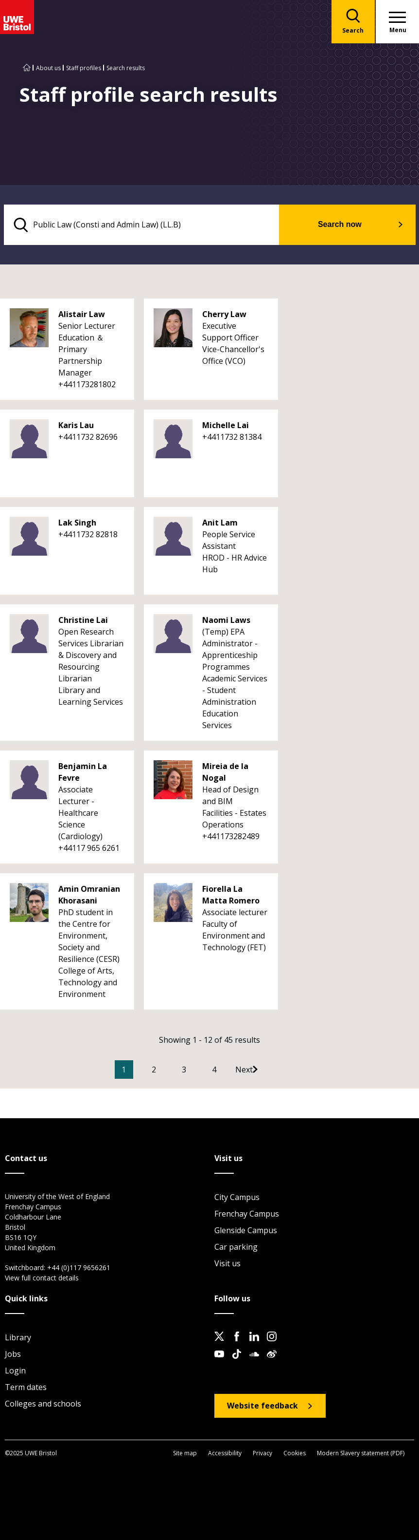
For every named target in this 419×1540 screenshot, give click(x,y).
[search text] (148, 225)
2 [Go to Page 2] (168, 1070)
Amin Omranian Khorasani (89, 895)
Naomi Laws (226, 620)
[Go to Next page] (268, 1070)
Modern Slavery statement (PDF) (360, 1453)
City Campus (237, 1197)
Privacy (262, 1453)
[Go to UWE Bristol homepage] (27, 68)
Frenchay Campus (246, 1214)
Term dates (26, 1387)
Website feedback (262, 1406)
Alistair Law (81, 314)
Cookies (294, 1453)
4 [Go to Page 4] (229, 1070)
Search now (345, 225)
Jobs (13, 1354)
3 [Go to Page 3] (198, 1070)
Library (18, 1338)
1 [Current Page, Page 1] (138, 1070)
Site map (185, 1453)
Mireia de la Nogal (225, 772)
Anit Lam (220, 523)
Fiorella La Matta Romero (231, 895)
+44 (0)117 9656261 (78, 1268)
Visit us (227, 1263)
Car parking (236, 1247)
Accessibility (225, 1453)
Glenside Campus (245, 1230)
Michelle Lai (225, 425)
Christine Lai (83, 620)
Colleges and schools (43, 1404)
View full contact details (42, 1278)
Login (15, 1371)
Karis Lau (76, 425)
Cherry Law (224, 314)
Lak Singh (77, 523)
